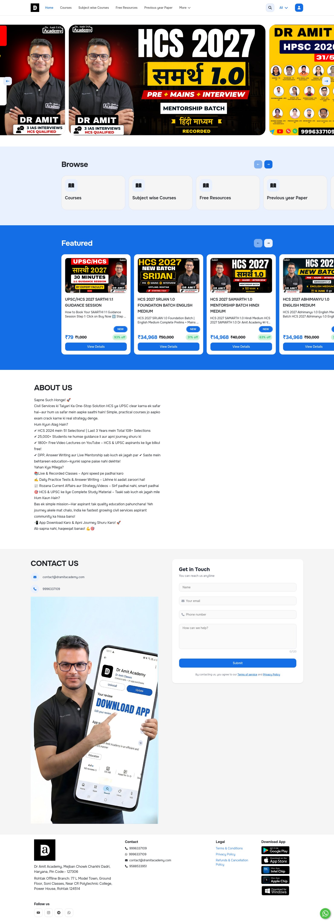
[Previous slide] (7, 81)
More (185, 8)
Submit (238, 663)
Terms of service (247, 674)
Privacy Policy (271, 674)
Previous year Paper (158, 8)
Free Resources (126, 8)
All (283, 8)
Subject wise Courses (93, 8)
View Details (96, 347)
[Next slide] (326, 81)
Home (49, 8)
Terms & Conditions (229, 848)
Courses (66, 8)
